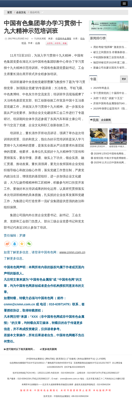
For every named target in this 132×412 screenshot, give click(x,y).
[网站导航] (50, 359)
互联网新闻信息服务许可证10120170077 (92, 363)
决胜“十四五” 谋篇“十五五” (108, 98)
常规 (65, 43)
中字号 (57, 43)
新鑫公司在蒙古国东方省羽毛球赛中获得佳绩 (110, 67)
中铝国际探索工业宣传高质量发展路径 (110, 57)
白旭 (37, 43)
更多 (124, 79)
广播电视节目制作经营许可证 (59, 363)
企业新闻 (106, 119)
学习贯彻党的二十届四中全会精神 (110, 93)
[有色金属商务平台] (86, 359)
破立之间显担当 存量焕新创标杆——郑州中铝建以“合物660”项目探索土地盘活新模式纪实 (110, 52)
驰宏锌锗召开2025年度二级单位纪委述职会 (110, 62)
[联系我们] (60, 359)
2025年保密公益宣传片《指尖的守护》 (110, 108)
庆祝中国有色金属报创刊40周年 (110, 103)
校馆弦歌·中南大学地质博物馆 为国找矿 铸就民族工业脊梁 (118, 146)
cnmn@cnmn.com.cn (70, 378)
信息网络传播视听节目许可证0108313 (27, 363)
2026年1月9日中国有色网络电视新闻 (99, 146)
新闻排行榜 (98, 38)
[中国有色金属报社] (35, 359)
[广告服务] (71, 359)
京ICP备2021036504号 (74, 367)
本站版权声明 (102, 390)
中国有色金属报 (63, 38)
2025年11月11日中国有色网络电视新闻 (109, 162)
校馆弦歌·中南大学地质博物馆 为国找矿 (109, 158)
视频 (94, 120)
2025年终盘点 (101, 87)
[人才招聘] (101, 359)
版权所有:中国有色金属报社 (39, 390)
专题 (93, 79)
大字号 (50, 43)
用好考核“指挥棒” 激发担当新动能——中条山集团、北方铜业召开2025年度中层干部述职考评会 (110, 47)
